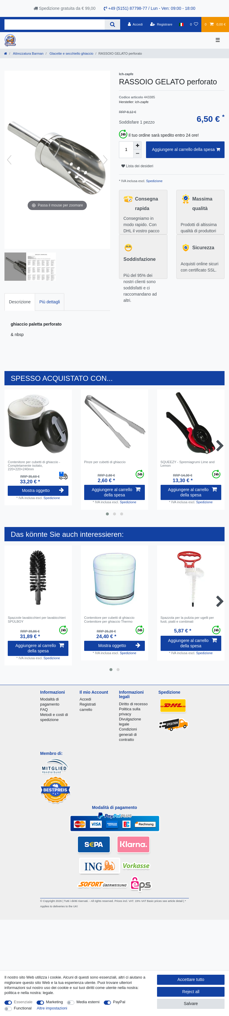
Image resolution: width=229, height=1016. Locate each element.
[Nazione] (181, 24)
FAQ (44, 709)
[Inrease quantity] (137, 145)
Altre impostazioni (52, 1008)
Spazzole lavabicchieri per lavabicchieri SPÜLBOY (37, 619)
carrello (86, 709)
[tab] (19, 302)
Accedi (85, 699)
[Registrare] (161, 24)
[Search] (112, 24)
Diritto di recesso (133, 704)
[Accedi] (135, 24)
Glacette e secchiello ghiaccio (70, 53)
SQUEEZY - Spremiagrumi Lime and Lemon (188, 463)
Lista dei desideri (137, 166)
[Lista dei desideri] (194, 24)
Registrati (88, 704)
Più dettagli (49, 301)
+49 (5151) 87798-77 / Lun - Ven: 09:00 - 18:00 (149, 8)
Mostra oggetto (43, 490)
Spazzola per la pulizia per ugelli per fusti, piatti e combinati (187, 619)
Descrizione (20, 301)
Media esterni (88, 1002)
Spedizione (153, 181)
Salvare (191, 1003)
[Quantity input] (126, 149)
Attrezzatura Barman (27, 53)
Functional (23, 1008)
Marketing (54, 1002)
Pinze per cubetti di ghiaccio (105, 462)
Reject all (191, 991)
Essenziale (23, 1002)
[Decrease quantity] (137, 154)
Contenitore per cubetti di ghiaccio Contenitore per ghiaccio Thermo (109, 619)
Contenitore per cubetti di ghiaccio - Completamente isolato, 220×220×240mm (34, 465)
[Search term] (54, 24)
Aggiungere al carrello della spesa (186, 149)
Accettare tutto (191, 979)
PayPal (119, 1002)
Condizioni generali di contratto (128, 734)
